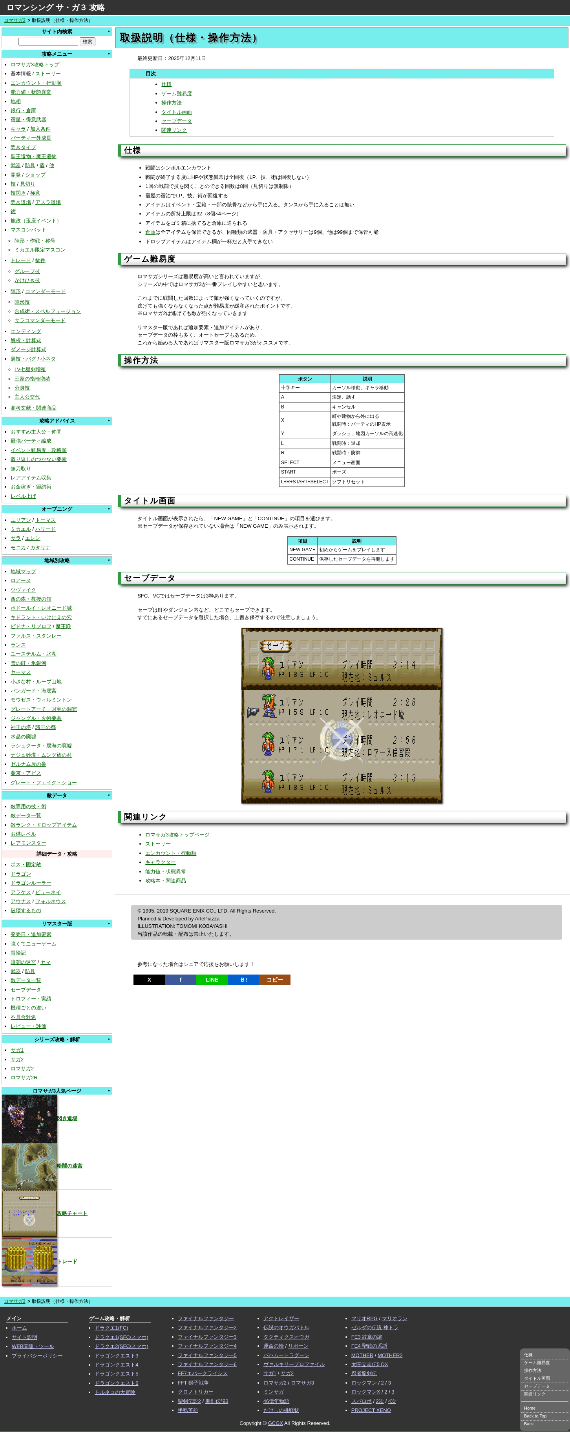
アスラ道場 (48, 202)
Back (528, 1423)
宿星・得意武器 (28, 119)
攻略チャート (45, 1213)
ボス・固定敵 (26, 864)
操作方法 (171, 103)
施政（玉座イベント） (36, 221)
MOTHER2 (390, 1355)
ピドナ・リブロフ (31, 626)
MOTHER (362, 1355)
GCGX (275, 1423)
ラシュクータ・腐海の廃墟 (41, 746)
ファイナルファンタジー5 (207, 1355)
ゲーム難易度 (176, 94)
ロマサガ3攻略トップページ (177, 835)
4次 (392, 1401)
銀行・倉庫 (23, 110)
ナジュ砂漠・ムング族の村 (41, 755)
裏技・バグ (23, 359)
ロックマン (364, 1383)
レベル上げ (23, 496)
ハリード (45, 529)
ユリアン (21, 520)
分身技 (22, 388)
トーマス (45, 520)
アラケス (21, 892)
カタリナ (40, 547)
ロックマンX (365, 1392)
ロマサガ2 (22, 1068)
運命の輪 (273, 1346)
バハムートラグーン (286, 1355)
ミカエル (21, 529)
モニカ (18, 547)
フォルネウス (50, 901)
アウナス (21, 901)
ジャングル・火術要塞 (36, 718)
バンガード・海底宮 (34, 691)
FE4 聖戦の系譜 (369, 1346)
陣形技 (22, 302)
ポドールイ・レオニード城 (41, 608)
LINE (212, 980)
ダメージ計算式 (28, 349)
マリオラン (394, 1318)
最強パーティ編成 (31, 441)
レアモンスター (28, 843)
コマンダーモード (45, 291)
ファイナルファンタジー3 (207, 1337)
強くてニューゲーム (34, 944)
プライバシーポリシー (37, 1356)
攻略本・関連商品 (165, 881)
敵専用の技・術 (28, 806)
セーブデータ (26, 990)
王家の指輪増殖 (32, 379)
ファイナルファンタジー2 (207, 1327)
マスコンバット (28, 230)
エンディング (26, 331)
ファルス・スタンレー (36, 636)
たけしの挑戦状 (281, 1410)
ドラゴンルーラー (31, 883)
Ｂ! (243, 980)
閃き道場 (21, 202)
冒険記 (18, 953)
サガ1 (17, 1050)
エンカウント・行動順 (36, 83)
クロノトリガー (196, 1392)
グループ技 (27, 271)
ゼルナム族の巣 (28, 764)
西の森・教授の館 (31, 599)
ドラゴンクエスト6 (116, 1383)
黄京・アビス (26, 773)
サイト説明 (24, 1337)
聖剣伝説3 (216, 1401)
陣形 (16, 291)
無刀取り (21, 469)
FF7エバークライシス (203, 1373)
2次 (380, 1401)
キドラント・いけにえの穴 (41, 617)
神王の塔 (21, 727)
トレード (21, 260)
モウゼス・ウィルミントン (41, 700)
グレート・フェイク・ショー (44, 782)
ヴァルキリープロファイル (294, 1364)
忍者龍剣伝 (364, 1373)
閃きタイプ (23, 147)
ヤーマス (21, 672)
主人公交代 (27, 397)
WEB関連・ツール (33, 1346)
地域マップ (23, 571)
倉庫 (150, 232)
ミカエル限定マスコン (40, 250)
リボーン (298, 1346)
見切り (27, 184)
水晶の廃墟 (23, 737)
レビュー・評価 (28, 1026)
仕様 (166, 84)
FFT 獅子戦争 (193, 1383)
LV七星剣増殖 (30, 369)
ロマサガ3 (15, 20)
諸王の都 (45, 727)
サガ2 (17, 1059)
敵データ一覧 (26, 815)
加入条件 (40, 129)
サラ (16, 538)
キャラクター (160, 862)
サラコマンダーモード (40, 320)
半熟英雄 (188, 1410)
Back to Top (535, 1416)
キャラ (18, 129)
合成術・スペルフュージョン (48, 311)
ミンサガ (273, 1392)
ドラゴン (21, 874)
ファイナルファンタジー (206, 1318)
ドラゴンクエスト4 (116, 1365)
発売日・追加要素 (31, 934)
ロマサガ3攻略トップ (35, 64)
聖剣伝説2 (189, 1401)
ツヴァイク (23, 590)
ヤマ (45, 962)
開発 (16, 175)
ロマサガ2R (24, 1077)
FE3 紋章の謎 (366, 1337)
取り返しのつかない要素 (39, 459)
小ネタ (48, 359)
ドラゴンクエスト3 (116, 1356)
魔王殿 (63, 626)
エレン (32, 538)
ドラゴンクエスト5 (116, 1374)
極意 (35, 193)
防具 (30, 165)
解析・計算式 (26, 340)
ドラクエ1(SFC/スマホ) (121, 1337)
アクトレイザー (281, 1318)
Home (529, 1408)
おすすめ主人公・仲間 (36, 432)
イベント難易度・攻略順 (39, 450)
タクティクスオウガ (286, 1337)
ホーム (19, 1328)
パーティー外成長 (31, 138)
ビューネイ (48, 892)
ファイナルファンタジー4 (207, 1346)
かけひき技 (27, 280)
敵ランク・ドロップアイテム (44, 825)
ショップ (35, 175)
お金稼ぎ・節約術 (31, 487)
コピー (275, 980)
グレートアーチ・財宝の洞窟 (44, 709)
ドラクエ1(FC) (111, 1328)
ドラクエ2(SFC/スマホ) (121, 1346)
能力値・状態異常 (31, 92)
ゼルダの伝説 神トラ (375, 1327)
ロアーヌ (21, 580)
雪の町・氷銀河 (28, 663)
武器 (16, 165)
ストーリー (48, 74)
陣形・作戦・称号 (35, 241)
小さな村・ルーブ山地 (36, 682)
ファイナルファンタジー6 (207, 1364)
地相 (16, 101)
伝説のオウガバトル (286, 1327)
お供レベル (23, 834)
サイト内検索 (57, 32)
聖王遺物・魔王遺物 (34, 156)
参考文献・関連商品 (34, 408)
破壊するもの (26, 910)
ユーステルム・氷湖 (34, 654)
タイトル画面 (176, 112)
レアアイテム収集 (31, 478)
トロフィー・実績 (31, 999)
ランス (18, 645)
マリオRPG (364, 1318)
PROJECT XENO (371, 1410)
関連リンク (174, 130)
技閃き (18, 193)
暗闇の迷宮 (23, 962)
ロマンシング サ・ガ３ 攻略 (55, 7)
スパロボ (361, 1401)
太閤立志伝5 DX (369, 1364)
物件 (40, 260)
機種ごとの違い (28, 1008)
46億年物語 (276, 1401)
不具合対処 (23, 1017)
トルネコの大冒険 (115, 1392)
